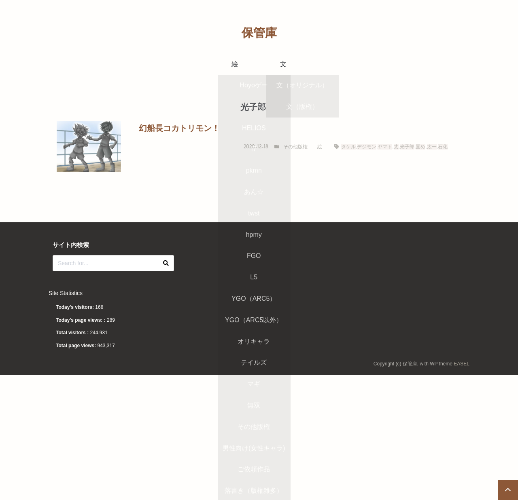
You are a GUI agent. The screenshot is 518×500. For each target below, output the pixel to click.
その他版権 (295, 147)
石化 (443, 147)
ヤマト (385, 147)
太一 (432, 147)
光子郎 (407, 147)
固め (420, 147)
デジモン (366, 147)
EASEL (461, 364)
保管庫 (259, 32)
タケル (348, 147)
